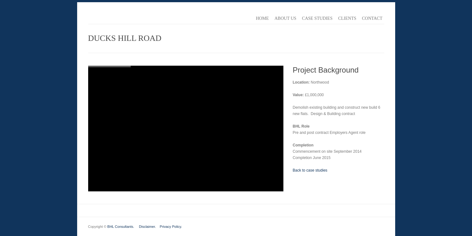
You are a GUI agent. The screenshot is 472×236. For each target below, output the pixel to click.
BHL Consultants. (120, 226)
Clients (347, 18)
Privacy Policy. (171, 226)
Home (262, 18)
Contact (372, 18)
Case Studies (317, 18)
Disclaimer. (147, 226)
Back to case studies (310, 170)
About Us (285, 18)
